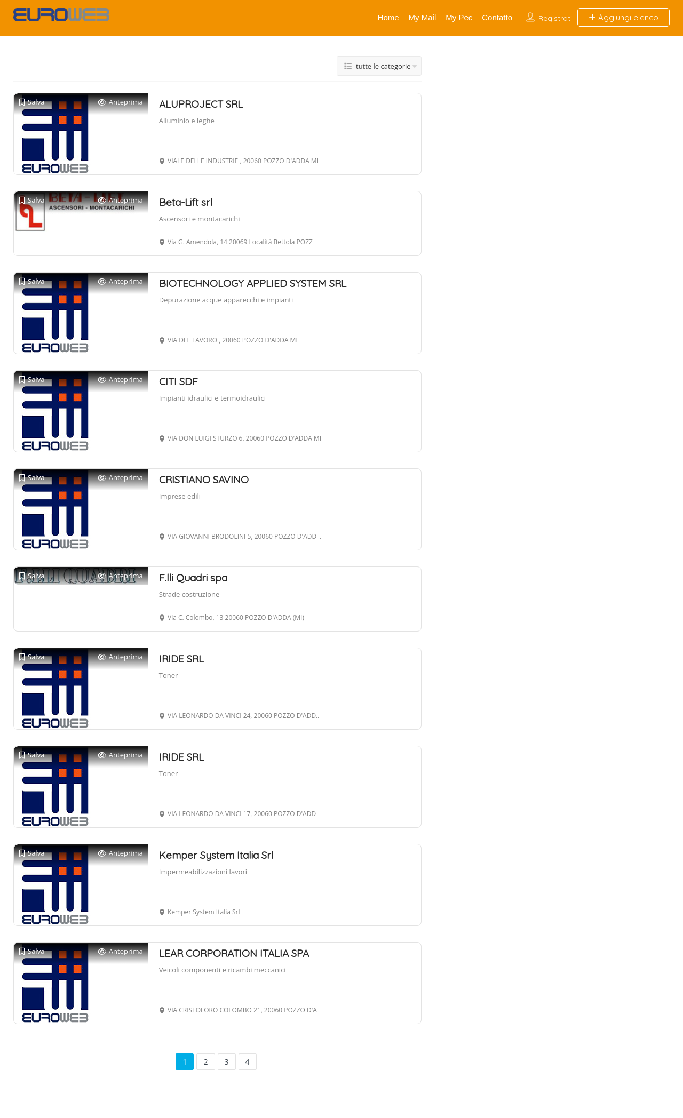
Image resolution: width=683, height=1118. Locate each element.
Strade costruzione (189, 594)
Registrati (555, 18)
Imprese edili (180, 496)
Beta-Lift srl (186, 202)
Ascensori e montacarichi (199, 218)
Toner (168, 675)
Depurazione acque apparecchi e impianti (226, 300)
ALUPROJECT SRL (201, 104)
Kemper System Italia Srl (216, 855)
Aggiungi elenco (623, 17)
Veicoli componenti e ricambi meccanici (222, 970)
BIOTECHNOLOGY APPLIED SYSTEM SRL (252, 283)
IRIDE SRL (181, 658)
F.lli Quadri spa (193, 577)
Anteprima (120, 102)
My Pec (459, 17)
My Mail (422, 17)
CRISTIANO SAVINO (204, 479)
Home (388, 17)
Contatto (497, 17)
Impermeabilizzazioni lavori (203, 871)
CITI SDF (178, 381)
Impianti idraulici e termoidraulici (212, 398)
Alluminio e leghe (187, 120)
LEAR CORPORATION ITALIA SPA (234, 953)
